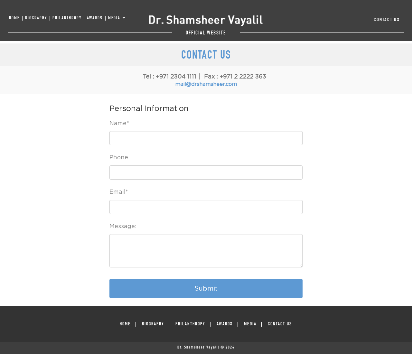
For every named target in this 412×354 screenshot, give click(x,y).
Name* (119, 123)
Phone (118, 157)
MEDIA (116, 18)
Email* (118, 192)
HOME (14, 18)
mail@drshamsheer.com (206, 84)
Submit (206, 288)
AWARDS (95, 18)
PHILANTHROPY (66, 18)
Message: (122, 226)
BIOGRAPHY (36, 18)
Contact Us (387, 20)
